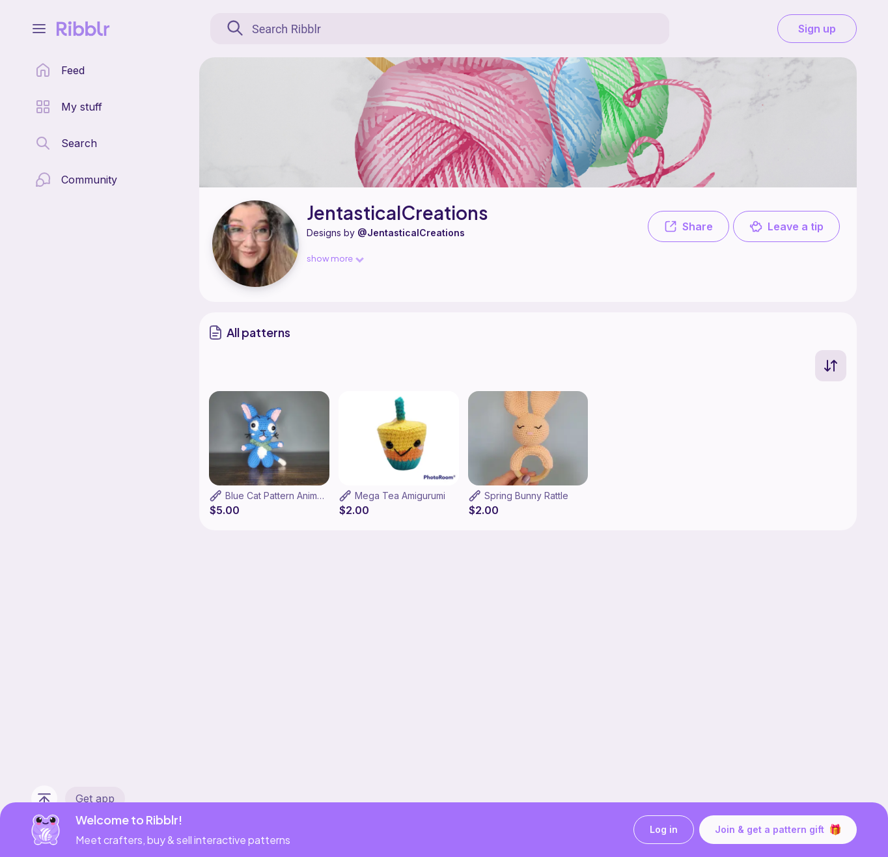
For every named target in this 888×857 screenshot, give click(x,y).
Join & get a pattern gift (778, 830)
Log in (664, 830)
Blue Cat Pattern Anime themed (291, 495)
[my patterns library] (68, 107)
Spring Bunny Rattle (526, 495)
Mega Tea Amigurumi (400, 495)
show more (335, 258)
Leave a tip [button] (786, 226)
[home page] (60, 70)
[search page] (66, 143)
